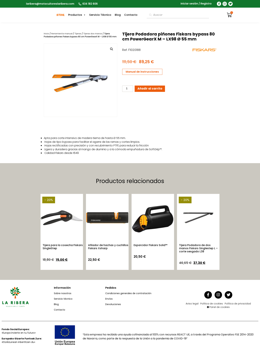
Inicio (46, 33)
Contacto (130, 15)
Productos (77, 15)
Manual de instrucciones (142, 72)
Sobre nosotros (62, 293)
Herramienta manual (61, 33)
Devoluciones (113, 304)
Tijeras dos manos (92, 33)
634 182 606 (90, 3)
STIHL (60, 15)
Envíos (109, 298)
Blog (118, 15)
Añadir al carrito (151, 89)
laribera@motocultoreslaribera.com (50, 3)
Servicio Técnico (100, 15)
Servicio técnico (63, 298)
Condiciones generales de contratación (128, 293)
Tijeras (77, 33)
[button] (112, 49)
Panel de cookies (219, 306)
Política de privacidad (238, 302)
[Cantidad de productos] (127, 89)
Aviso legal (192, 302)
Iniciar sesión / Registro (196, 3)
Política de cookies (211, 302)
